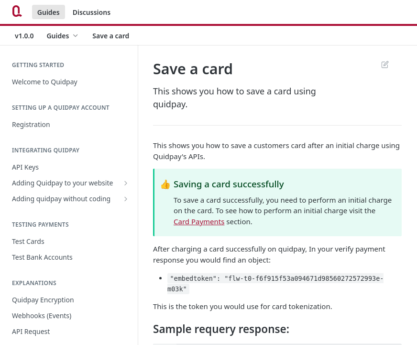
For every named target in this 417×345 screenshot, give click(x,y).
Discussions (91, 12)
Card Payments (199, 221)
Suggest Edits (384, 64)
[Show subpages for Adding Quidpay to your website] (126, 183)
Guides (48, 12)
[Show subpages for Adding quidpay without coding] (126, 199)
